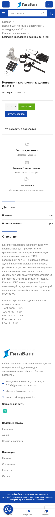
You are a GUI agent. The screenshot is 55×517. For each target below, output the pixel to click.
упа (51, 223)
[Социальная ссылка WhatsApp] (5, 411)
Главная (7, 22)
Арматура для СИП (13, 29)
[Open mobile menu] (3, 13)
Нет (51, 215)
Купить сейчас (16, 114)
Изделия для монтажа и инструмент (22, 25)
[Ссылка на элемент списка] (27, 383)
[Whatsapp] (8, 509)
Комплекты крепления (14, 33)
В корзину (26, 106)
